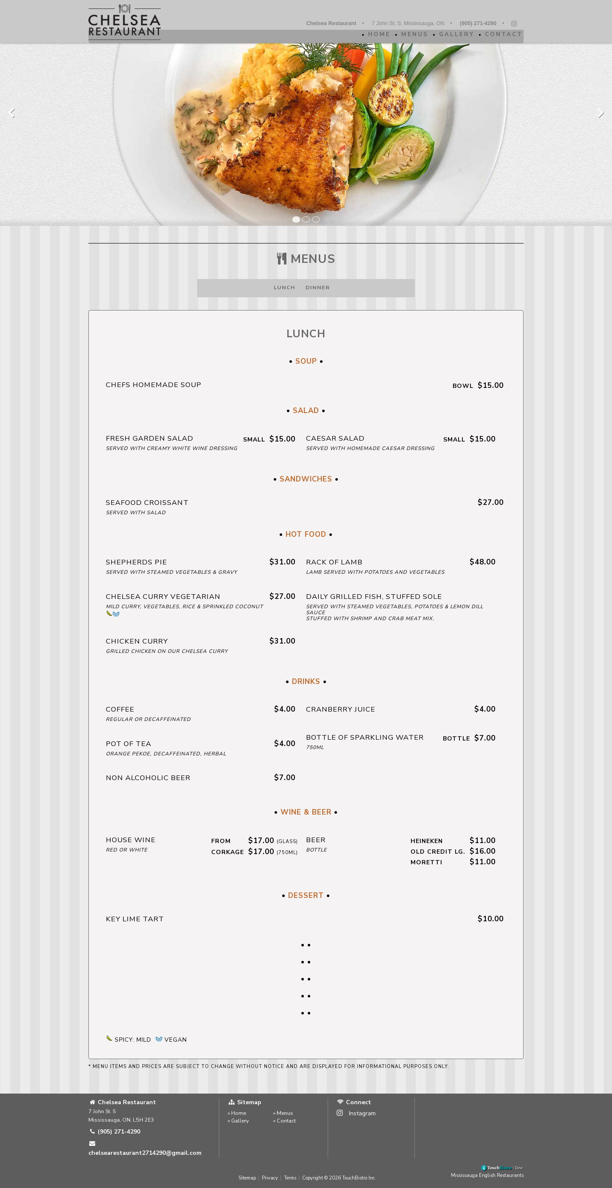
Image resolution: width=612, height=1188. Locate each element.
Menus (411, 34)
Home (376, 34)
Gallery (453, 34)
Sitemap (247, 1178)
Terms (290, 1178)
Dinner (318, 287)
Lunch (284, 287)
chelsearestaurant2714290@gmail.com (144, 1148)
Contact (500, 34)
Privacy (270, 1178)
